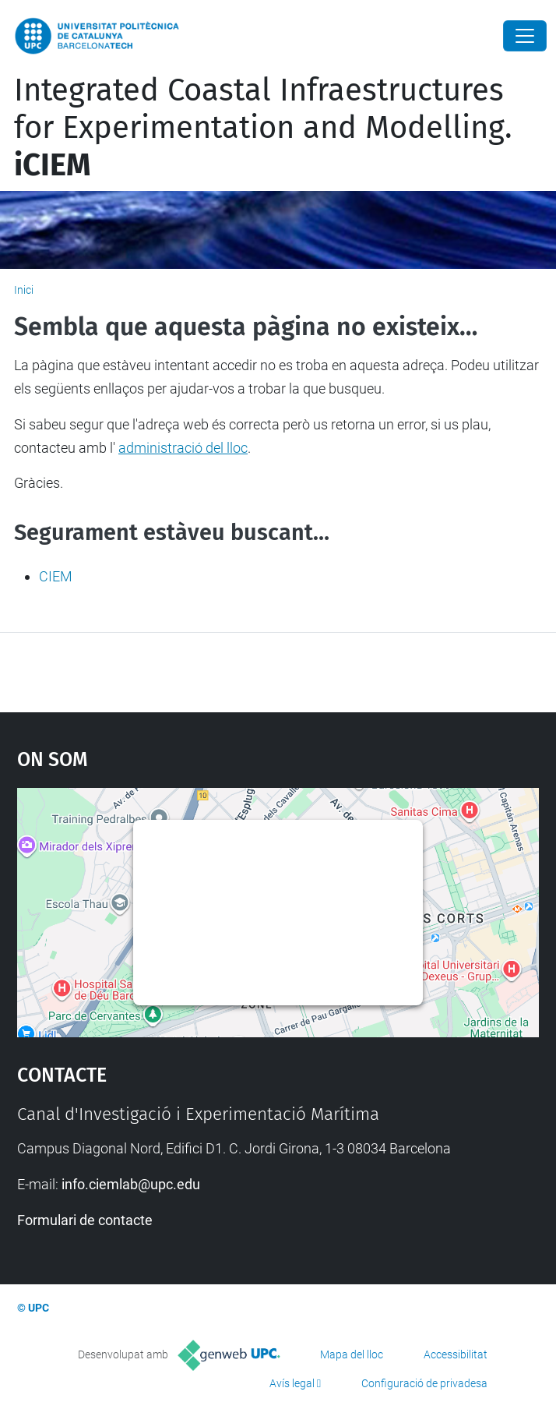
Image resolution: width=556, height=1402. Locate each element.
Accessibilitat (455, 1354)
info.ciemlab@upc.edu (131, 1184)
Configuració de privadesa (424, 1383)
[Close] (525, 35)
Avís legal (292, 1383)
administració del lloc (183, 448)
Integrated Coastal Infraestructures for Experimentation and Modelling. (263, 128)
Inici (23, 290)
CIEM (55, 576)
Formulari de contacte (85, 1220)
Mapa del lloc (351, 1354)
